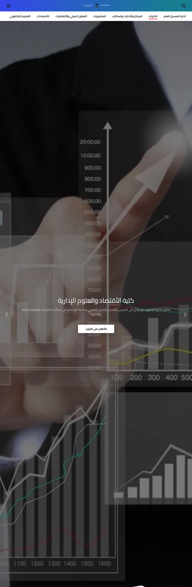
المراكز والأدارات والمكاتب (127, 16)
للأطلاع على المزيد (96, 328)
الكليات (153, 16)
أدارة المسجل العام (175, 16)
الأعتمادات (43, 16)
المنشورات (99, 16)
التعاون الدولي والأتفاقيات (71, 16)
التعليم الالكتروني (20, 16)
